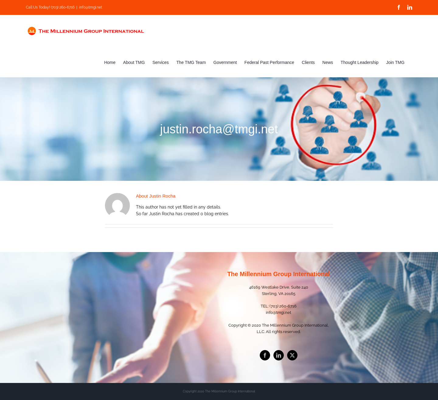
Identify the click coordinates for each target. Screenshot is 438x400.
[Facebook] (265, 355)
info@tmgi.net (90, 7)
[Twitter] (292, 355)
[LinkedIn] (278, 355)
